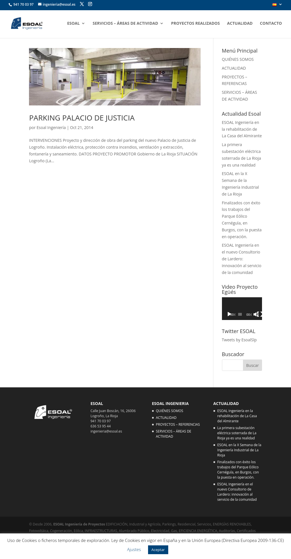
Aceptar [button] (158, 549)
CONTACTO (271, 23)
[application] (242, 308)
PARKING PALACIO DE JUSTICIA (81, 118)
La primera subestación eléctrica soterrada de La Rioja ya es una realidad (237, 432)
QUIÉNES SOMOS (238, 59)
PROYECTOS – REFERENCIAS (178, 424)
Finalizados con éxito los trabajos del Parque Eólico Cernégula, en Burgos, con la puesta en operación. (238, 470)
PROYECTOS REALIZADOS (195, 23)
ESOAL (73, 23)
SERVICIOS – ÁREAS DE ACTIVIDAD (125, 23)
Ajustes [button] (134, 549)
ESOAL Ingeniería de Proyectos (79, 524)
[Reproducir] (229, 314)
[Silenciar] (256, 314)
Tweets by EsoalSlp (239, 339)
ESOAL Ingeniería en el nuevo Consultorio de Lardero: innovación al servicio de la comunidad (241, 258)
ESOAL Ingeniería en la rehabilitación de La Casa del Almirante (242, 129)
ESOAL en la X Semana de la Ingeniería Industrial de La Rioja (239, 450)
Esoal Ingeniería (51, 127)
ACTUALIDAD (240, 23)
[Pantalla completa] (260, 314)
